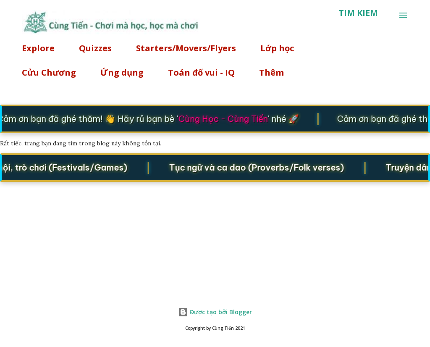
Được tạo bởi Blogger (215, 312)
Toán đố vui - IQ (201, 72)
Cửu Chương (49, 72)
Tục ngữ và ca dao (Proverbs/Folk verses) (258, 167)
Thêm (271, 72)
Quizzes (95, 48)
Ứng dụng (122, 72)
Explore (38, 48)
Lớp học (277, 48)
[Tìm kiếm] (358, 13)
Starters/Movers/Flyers (186, 48)
